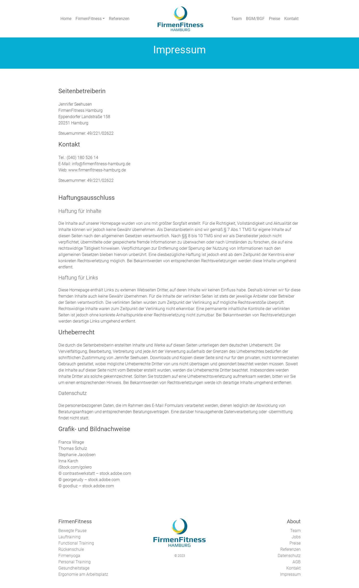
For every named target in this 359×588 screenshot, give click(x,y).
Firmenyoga (69, 555)
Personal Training (74, 561)
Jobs (296, 536)
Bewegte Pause (72, 530)
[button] (90, 19)
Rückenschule (71, 549)
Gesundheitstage (73, 568)
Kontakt (293, 568)
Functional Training (76, 543)
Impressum (290, 574)
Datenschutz (289, 555)
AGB (297, 561)
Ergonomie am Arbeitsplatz (83, 574)
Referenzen (290, 549)
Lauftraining (69, 536)
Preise (295, 543)
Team (295, 530)
